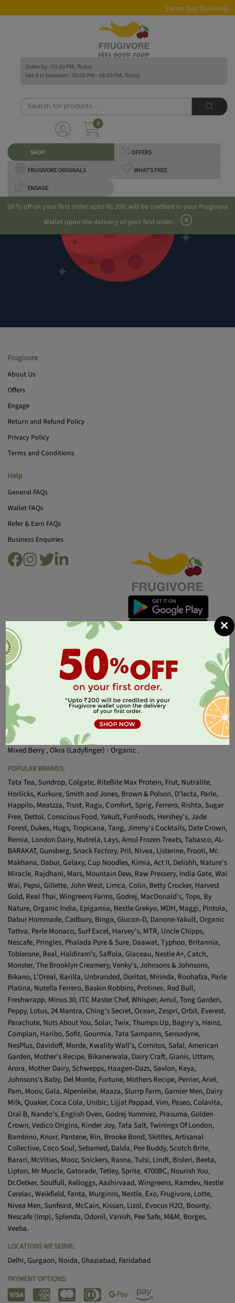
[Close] (224, 626)
